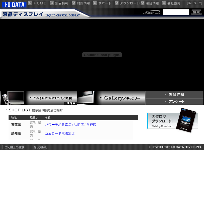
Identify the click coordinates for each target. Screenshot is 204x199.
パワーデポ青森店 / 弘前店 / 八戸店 (70, 125)
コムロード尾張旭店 (60, 133)
